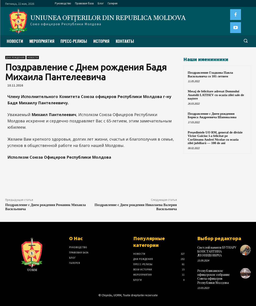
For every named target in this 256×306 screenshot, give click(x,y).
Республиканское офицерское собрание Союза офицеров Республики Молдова (213, 277)
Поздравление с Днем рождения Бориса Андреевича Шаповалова (212, 115)
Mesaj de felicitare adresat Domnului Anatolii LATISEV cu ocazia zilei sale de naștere (216, 95)
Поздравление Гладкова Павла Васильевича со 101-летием (210, 74)
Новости (33, 57)
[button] (245, 40)
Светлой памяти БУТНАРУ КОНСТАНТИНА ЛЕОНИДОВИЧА (216, 251)
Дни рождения (15, 57)
